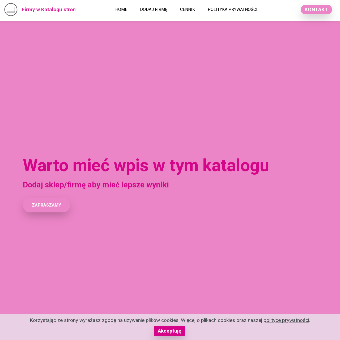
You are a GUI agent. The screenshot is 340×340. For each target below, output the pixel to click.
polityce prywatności (286, 320)
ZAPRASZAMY (46, 205)
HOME (121, 9)
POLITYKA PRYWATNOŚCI (232, 9)
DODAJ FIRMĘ (153, 9)
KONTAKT (316, 9)
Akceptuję (169, 331)
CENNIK (187, 9)
